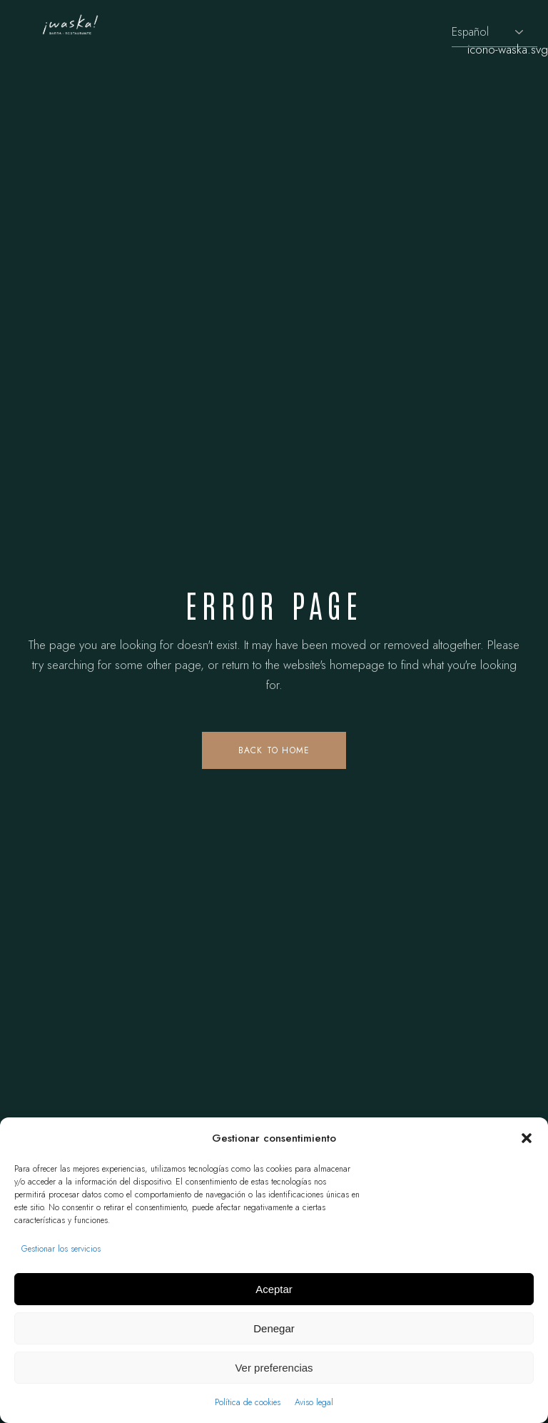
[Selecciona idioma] (494, 32)
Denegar (274, 1328)
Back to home (274, 750)
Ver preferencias (274, 1368)
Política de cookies (247, 1402)
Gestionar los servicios (61, 1248)
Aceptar (274, 1289)
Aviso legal (314, 1402)
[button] (526, 1138)
